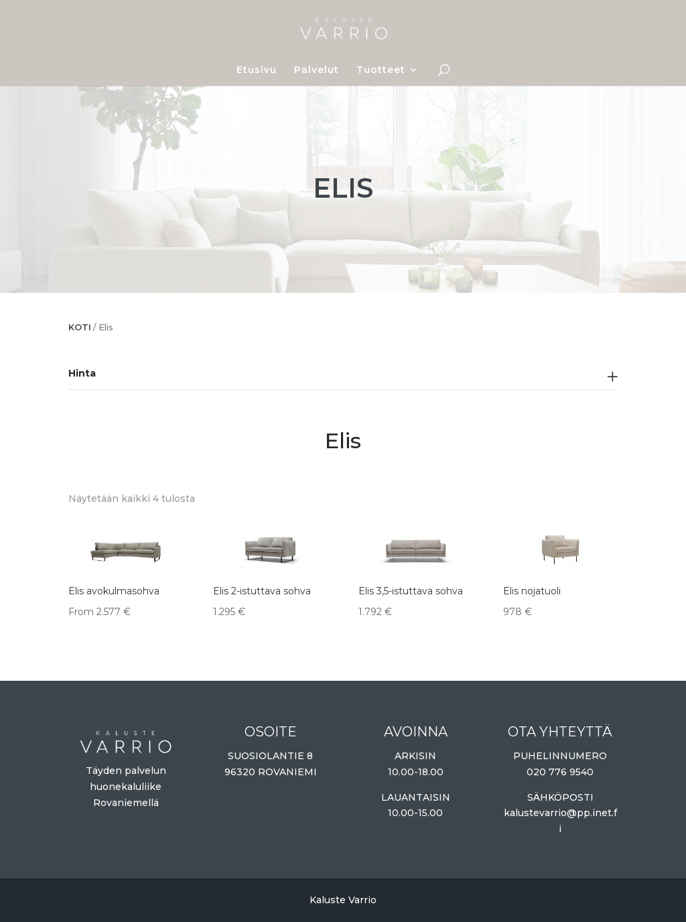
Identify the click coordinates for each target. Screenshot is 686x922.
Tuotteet (380, 70)
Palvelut (316, 70)
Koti (79, 327)
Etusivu (256, 70)
